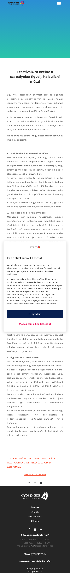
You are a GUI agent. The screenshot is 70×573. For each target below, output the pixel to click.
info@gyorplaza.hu (35, 554)
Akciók (35, 512)
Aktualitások (35, 516)
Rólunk (35, 521)
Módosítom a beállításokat (35, 324)
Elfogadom (35, 314)
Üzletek (35, 507)
